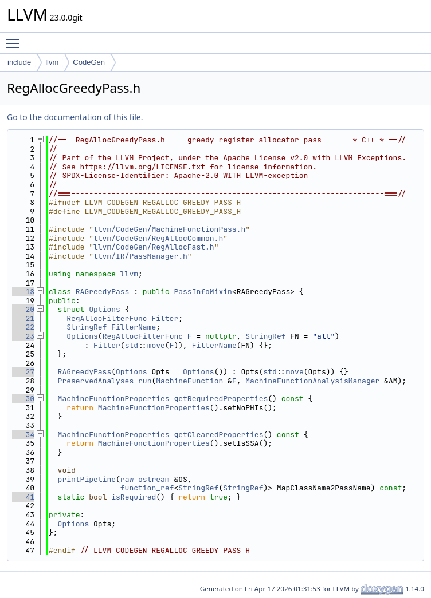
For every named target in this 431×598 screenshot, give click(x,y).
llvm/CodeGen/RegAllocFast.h (153, 247)
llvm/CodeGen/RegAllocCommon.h (158, 238)
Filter (164, 318)
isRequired (133, 497)
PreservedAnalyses (96, 381)
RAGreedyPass (103, 291)
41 (23, 497)
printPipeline (87, 479)
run (144, 381)
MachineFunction (189, 381)
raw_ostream (145, 479)
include (19, 62)
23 (23, 336)
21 (23, 318)
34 (23, 434)
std (131, 345)
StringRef (86, 327)
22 (23, 327)
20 (23, 309)
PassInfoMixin (203, 291)
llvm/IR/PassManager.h (140, 256)
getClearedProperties (218, 434)
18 (23, 291)
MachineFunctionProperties (114, 398)
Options (104, 309)
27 (23, 372)
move (156, 345)
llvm (51, 62)
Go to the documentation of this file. (75, 117)
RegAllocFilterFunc (106, 318)
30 (23, 398)
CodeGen (89, 62)
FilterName (133, 327)
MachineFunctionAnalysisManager (312, 381)
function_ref (147, 488)
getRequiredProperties (221, 398)
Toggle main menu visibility (15, 38)
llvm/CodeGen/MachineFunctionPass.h (169, 229)
